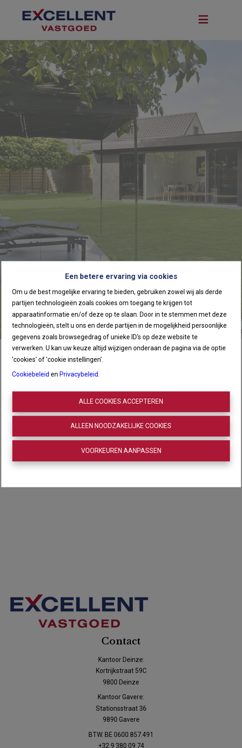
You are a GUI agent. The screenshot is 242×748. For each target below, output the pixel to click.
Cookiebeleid (30, 374)
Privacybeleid (78, 374)
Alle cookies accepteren (121, 401)
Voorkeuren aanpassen (121, 450)
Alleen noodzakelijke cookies (121, 426)
